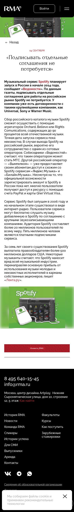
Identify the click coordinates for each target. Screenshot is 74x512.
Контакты (11, 463)
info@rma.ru (17, 384)
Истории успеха (16, 439)
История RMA (14, 415)
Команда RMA (14, 427)
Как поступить (52, 427)
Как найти (27, 401)
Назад (14, 42)
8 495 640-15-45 (21, 378)
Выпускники (13, 451)
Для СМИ (11, 445)
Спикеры (10, 433)
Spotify (43, 82)
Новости (10, 421)
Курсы (46, 421)
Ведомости (31, 89)
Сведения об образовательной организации (33, 484)
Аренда (9, 457)
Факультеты (51, 415)
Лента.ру (13, 280)
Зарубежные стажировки (51, 434)
